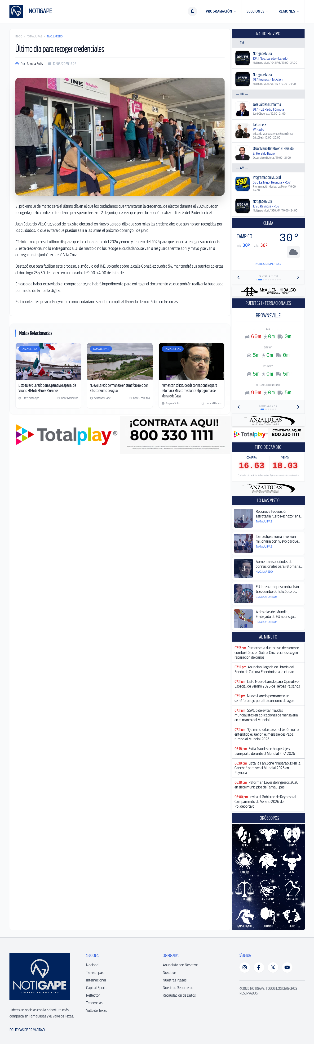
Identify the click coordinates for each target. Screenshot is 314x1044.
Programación (221, 11)
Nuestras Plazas (174, 980)
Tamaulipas (34, 36)
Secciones (258, 11)
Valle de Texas (96, 1010)
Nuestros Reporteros (178, 988)
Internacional (96, 980)
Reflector (93, 995)
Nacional (92, 965)
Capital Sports (96, 988)
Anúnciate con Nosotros (180, 965)
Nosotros (169, 972)
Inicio (18, 36)
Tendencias (94, 1003)
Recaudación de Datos (179, 995)
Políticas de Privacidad (27, 1030)
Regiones (289, 11)
